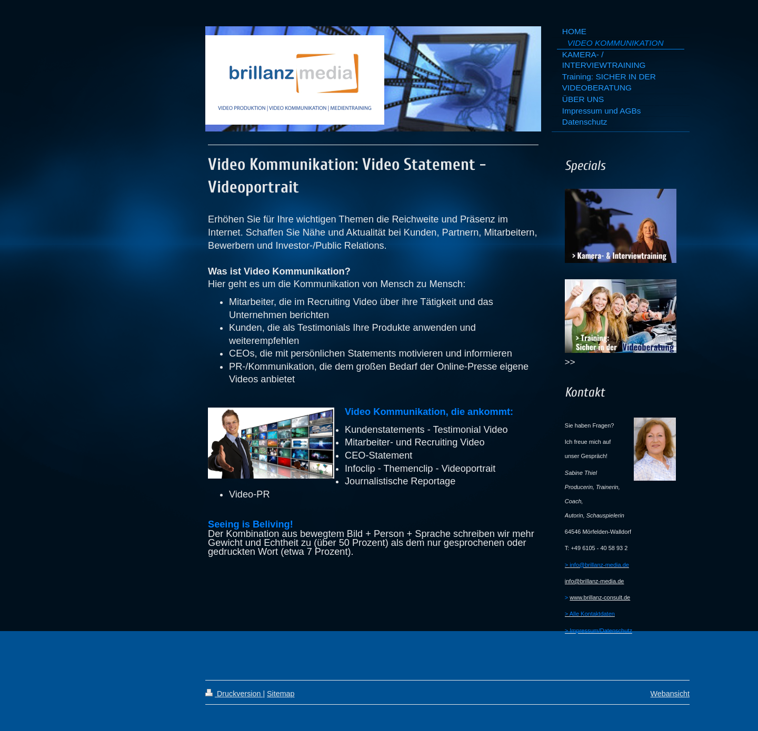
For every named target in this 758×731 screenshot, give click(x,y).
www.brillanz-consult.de (600, 597)
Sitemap (280, 693)
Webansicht (670, 693)
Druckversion (234, 693)
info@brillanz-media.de (594, 581)
